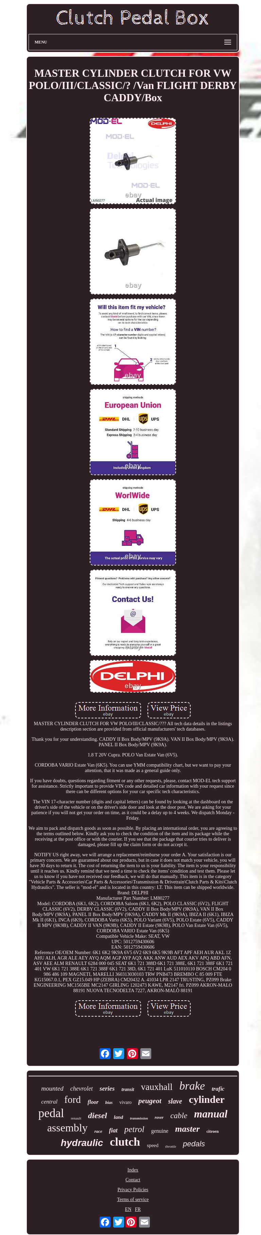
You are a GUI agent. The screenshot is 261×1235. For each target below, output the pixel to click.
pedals (194, 1144)
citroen (213, 1131)
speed (152, 1145)
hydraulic (82, 1143)
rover (159, 1117)
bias (109, 1102)
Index (132, 1170)
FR (138, 1209)
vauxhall (157, 1087)
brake (192, 1086)
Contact (132, 1179)
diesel (97, 1115)
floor (93, 1102)
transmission (139, 1118)
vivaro (125, 1102)
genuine (160, 1131)
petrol (134, 1129)
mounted (52, 1088)
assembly (67, 1128)
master (187, 1129)
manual (210, 1114)
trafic (218, 1089)
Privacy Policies (133, 1189)
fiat (113, 1130)
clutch (125, 1141)
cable (178, 1115)
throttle (170, 1146)
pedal (51, 1113)
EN (128, 1209)
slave (175, 1101)
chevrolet (81, 1088)
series (107, 1088)
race (98, 1131)
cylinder (207, 1099)
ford (72, 1099)
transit (127, 1089)
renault (76, 1118)
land (118, 1117)
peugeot (149, 1101)
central (49, 1101)
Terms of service (133, 1199)
